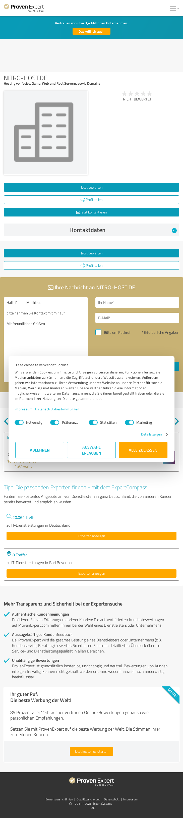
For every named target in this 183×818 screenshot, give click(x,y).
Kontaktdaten (123, 230)
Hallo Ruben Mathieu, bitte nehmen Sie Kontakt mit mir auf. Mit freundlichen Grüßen (46, 339)
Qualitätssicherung (88, 799)
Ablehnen (40, 450)
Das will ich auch (91, 31)
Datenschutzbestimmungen (58, 409)
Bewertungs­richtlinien (59, 799)
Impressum (25, 409)
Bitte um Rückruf (117, 332)
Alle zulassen (143, 450)
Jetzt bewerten (91, 187)
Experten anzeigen (91, 535)
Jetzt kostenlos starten (91, 751)
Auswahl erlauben (91, 450)
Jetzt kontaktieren (91, 212)
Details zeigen (150, 434)
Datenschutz (111, 799)
